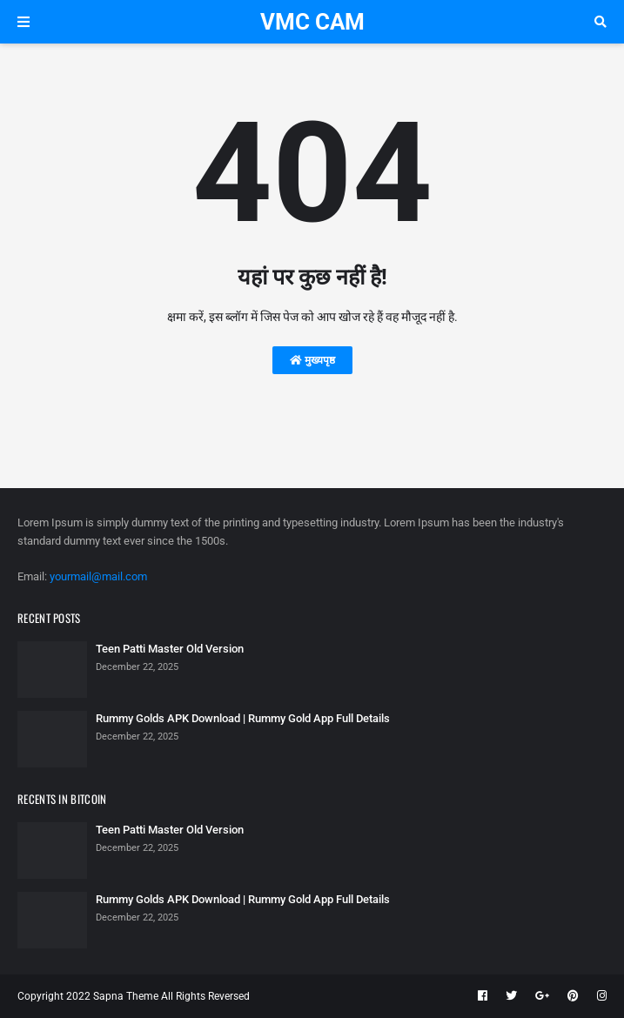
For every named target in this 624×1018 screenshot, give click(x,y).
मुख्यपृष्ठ (312, 360)
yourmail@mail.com (98, 576)
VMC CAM (312, 22)
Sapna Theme (125, 996)
